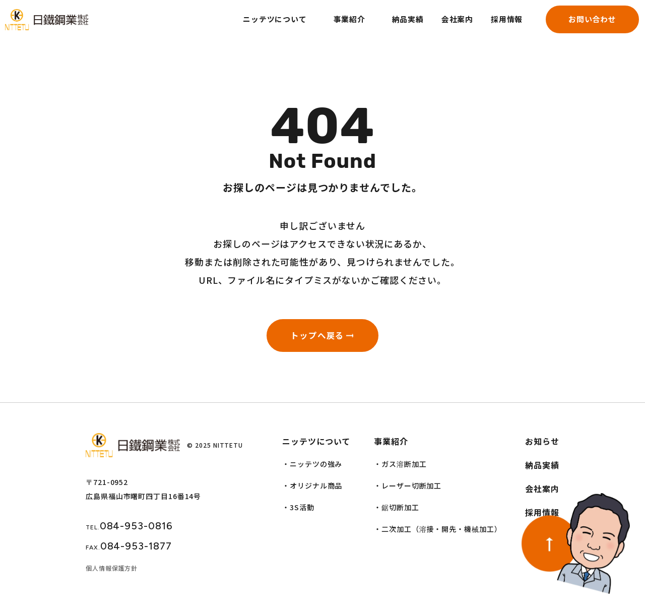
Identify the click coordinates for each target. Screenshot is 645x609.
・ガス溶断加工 (400, 468)
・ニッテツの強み (312, 468)
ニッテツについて (253, 26)
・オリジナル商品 (312, 490)
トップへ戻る (314, 337)
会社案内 (443, 26)
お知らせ (542, 446)
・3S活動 (298, 512)
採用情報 (495, 26)
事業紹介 (331, 26)
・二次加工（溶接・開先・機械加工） (437, 533)
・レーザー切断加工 (407, 490)
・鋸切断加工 (396, 512)
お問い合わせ (583, 26)
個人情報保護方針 (112, 572)
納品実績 (392, 26)
